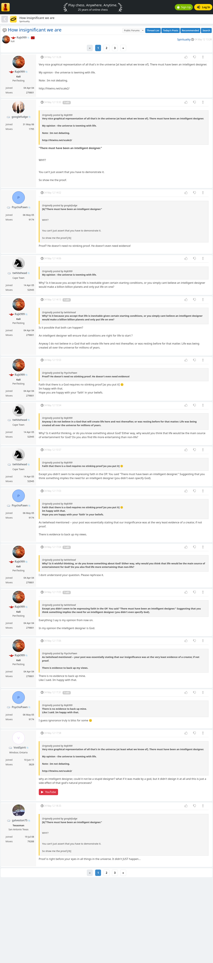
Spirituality (184, 39)
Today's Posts (170, 30)
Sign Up (184, 7)
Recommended (190, 30)
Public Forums (131, 30)
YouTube (48, 792)
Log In (203, 7)
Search (206, 30)
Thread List (153, 30)
